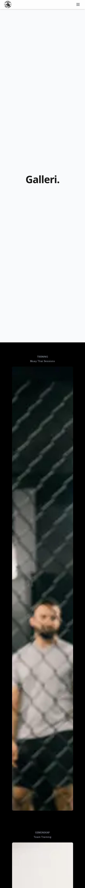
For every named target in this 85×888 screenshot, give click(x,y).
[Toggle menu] (78, 4)
